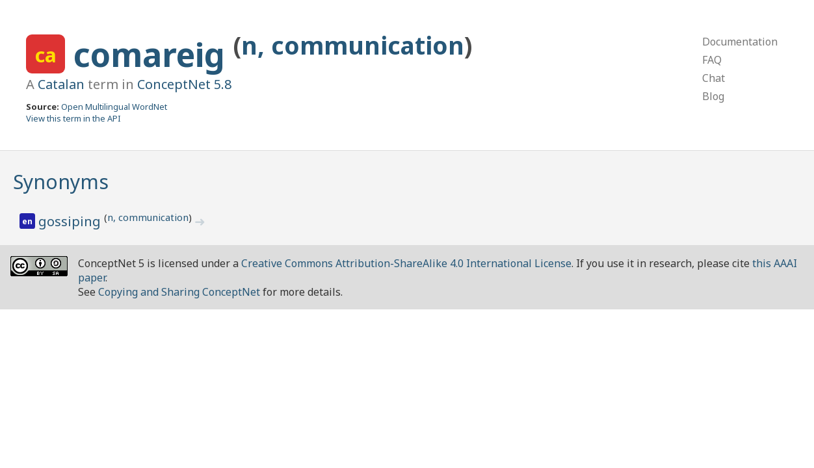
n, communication (352, 45)
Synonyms (61, 181)
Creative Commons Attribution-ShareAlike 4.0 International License (406, 263)
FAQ (712, 60)
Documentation (740, 41)
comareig (153, 54)
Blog (713, 96)
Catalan (61, 84)
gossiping (71, 221)
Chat (713, 78)
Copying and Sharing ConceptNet (179, 292)
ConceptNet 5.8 (184, 84)
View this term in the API (73, 118)
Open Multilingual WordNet (114, 106)
